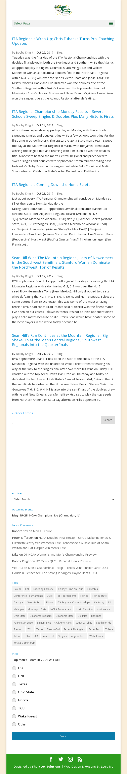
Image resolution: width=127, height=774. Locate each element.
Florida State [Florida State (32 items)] (99, 595)
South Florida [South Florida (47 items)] (103, 622)
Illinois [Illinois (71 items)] (49, 602)
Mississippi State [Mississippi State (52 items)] (37, 609)
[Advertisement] (63, 458)
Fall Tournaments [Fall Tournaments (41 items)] (66, 595)
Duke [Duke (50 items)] (50, 595)
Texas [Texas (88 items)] (39, 629)
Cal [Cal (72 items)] (27, 589)
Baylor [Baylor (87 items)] (17, 589)
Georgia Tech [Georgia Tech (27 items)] (34, 602)
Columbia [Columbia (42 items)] (92, 589)
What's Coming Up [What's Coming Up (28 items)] (24, 642)
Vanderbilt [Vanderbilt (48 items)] (48, 636)
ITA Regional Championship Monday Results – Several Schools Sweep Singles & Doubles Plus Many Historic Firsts (63, 114)
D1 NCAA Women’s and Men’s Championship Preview (60, 554)
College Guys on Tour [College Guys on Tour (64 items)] (70, 589)
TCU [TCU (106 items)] (30, 629)
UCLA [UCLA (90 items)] (27, 636)
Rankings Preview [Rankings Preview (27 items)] (23, 622)
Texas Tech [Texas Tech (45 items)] (95, 629)
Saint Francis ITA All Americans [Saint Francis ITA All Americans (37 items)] (54, 622)
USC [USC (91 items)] (36, 636)
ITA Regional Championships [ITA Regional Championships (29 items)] (73, 602)
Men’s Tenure (42, 531)
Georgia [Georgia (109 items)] (18, 602)
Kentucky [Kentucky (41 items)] (99, 602)
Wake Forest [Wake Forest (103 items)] (96, 636)
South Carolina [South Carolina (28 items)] (84, 622)
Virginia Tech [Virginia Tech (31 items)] (78, 636)
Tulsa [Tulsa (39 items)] (17, 636)
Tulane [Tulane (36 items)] (109, 629)
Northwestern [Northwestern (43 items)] (104, 609)
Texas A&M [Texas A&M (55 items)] (53, 629)
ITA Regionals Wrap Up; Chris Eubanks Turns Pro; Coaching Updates (63, 41)
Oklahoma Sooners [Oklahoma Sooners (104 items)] (40, 616)
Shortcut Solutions (46, 766)
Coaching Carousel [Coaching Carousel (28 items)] (43, 589)
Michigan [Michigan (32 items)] (19, 609)
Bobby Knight (24, 52)
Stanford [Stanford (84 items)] (19, 629)
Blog (59, 52)
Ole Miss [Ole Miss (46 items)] (82, 616)
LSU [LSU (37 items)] (110, 602)
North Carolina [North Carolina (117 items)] (84, 609)
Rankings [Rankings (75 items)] (96, 616)
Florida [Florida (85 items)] (84, 595)
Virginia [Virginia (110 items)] (62, 636)
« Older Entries (22, 413)
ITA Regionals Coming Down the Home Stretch (52, 184)
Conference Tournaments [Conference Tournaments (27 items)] (28, 595)
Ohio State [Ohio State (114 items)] (20, 616)
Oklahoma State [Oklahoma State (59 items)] (64, 616)
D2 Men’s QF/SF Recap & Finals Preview (63, 561)
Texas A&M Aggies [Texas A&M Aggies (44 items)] (74, 629)
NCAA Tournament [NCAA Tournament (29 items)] (61, 609)
